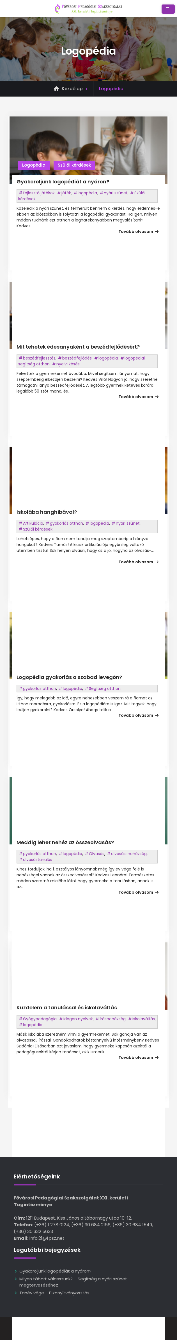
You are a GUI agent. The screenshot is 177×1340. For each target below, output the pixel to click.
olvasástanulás (37, 859)
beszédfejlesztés (39, 358)
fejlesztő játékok (39, 193)
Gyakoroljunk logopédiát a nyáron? (63, 181)
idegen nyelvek (78, 1019)
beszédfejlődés (77, 358)
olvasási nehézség (129, 853)
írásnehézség (113, 1019)
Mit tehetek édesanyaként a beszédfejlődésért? (78, 346)
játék (66, 193)
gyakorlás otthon (66, 523)
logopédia (87, 193)
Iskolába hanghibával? (47, 511)
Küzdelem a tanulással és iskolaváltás (67, 1007)
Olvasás (96, 853)
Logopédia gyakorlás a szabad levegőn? (69, 677)
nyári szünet (116, 193)
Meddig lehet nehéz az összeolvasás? (65, 842)
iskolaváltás (143, 1019)
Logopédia (33, 165)
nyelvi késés (68, 364)
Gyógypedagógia (40, 1019)
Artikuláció (33, 523)
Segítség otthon (105, 688)
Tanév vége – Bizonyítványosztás (55, 1293)
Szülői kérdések (74, 165)
